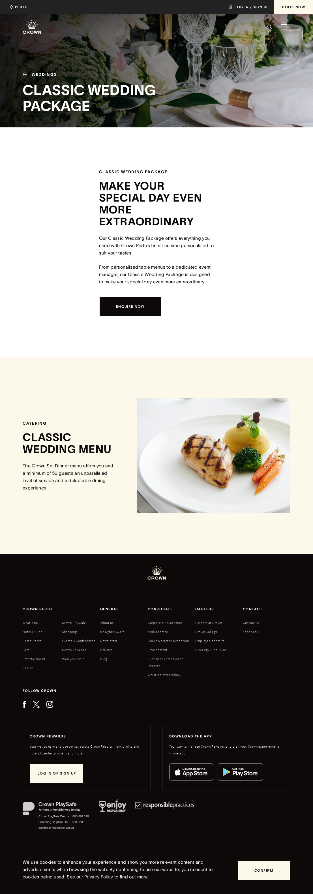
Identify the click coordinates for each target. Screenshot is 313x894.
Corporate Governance (165, 623)
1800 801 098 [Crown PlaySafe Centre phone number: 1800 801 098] (80, 816)
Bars (26, 650)
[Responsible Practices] (164, 816)
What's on (30, 623)
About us (107, 623)
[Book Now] (293, 7)
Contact (252, 609)
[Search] (270, 27)
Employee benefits (209, 641)
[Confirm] (264, 870)
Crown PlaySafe (74, 623)
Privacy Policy (98, 876)
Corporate (160, 609)
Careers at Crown (208, 623)
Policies (106, 650)
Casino (28, 668)
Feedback (250, 632)
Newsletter (108, 641)
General (109, 609)
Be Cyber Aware (112, 632)
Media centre (158, 632)
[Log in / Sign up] (249, 7)
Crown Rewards (74, 650)
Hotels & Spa (33, 632)
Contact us (251, 623)
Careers (204, 609)
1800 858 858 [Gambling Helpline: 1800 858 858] (74, 822)
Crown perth (37, 609)
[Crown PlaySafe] (56, 810)
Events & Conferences (78, 641)
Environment (158, 650)
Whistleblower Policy (164, 675)
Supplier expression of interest (165, 662)
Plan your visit (73, 659)
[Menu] (283, 27)
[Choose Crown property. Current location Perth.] (17, 7)
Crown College (206, 632)
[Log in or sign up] (56, 773)
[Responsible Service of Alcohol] (112, 816)
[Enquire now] (130, 306)
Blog (103, 659)
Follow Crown (39, 690)
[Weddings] (37, 75)
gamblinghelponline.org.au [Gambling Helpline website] (56, 827)
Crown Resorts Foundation (168, 641)
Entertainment (34, 659)
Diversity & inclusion (211, 650)
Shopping (69, 632)
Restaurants (32, 641)
